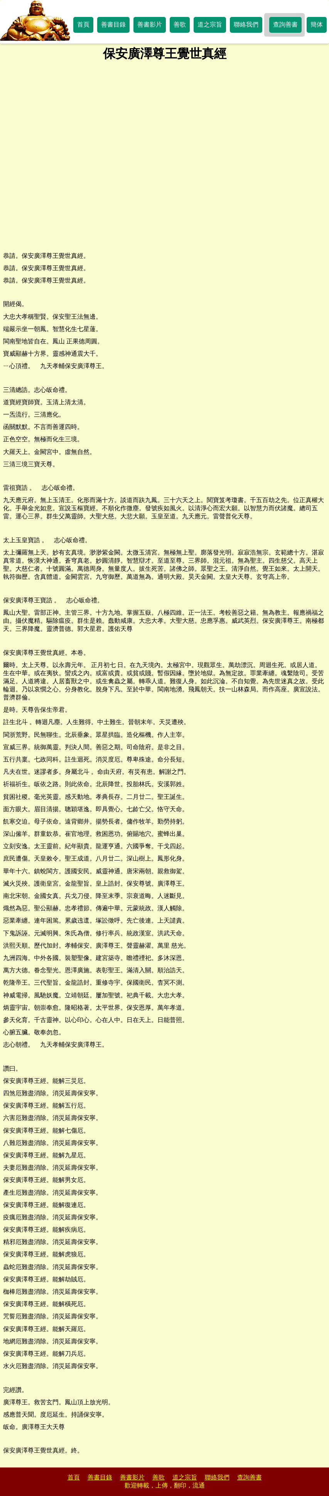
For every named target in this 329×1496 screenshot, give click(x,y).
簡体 (316, 24)
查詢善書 (285, 24)
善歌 (180, 24)
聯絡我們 (246, 24)
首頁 (83, 24)
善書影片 (149, 24)
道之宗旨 (209, 24)
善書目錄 (113, 24)
